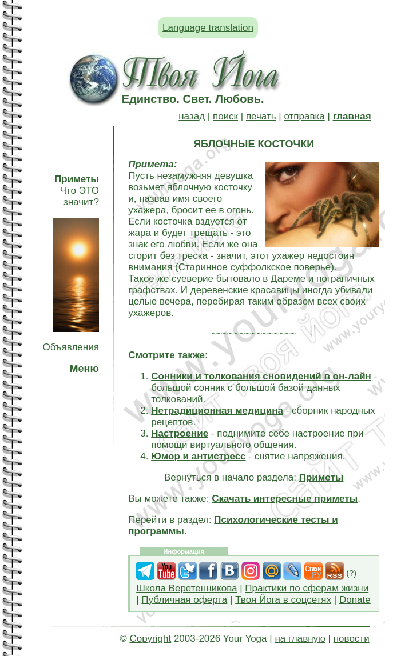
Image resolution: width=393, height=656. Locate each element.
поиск (225, 116)
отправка (304, 116)
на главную (300, 638)
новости (352, 638)
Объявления (71, 347)
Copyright (150, 638)
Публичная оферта (184, 599)
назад (191, 116)
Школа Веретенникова (186, 588)
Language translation (207, 27)
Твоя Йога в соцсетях (283, 599)
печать (261, 116)
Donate (355, 599)
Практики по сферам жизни (306, 588)
